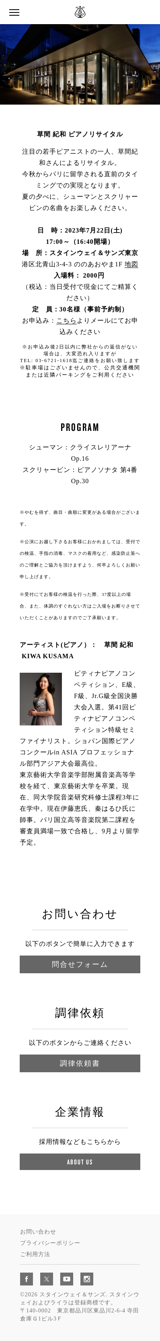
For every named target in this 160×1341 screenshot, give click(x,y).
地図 (131, 264)
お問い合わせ (38, 1232)
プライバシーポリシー (50, 1243)
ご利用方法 (35, 1254)
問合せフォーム (80, 964)
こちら (66, 320)
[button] (14, 12)
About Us (80, 1162)
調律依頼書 (80, 1063)
